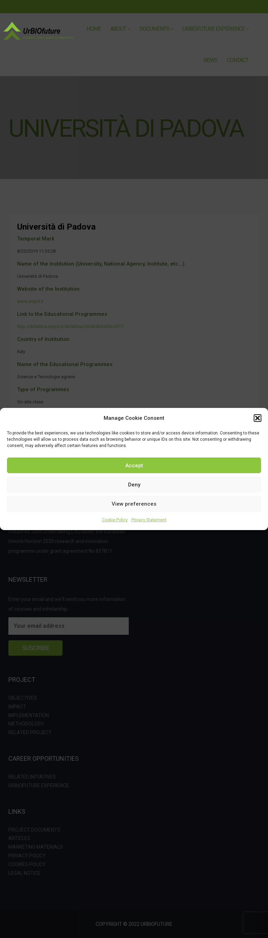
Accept (134, 465)
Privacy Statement (148, 520)
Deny (134, 485)
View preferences (134, 504)
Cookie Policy (115, 520)
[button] (257, 418)
